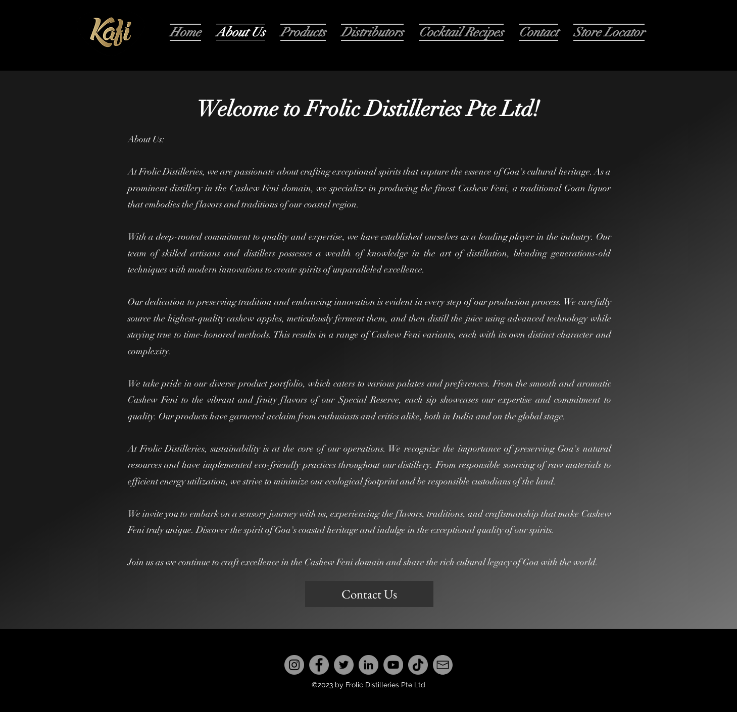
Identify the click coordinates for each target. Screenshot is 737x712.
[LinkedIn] (368, 665)
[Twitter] (344, 665)
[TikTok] (418, 665)
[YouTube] (393, 665)
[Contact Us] (369, 594)
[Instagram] (294, 665)
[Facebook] (319, 665)
